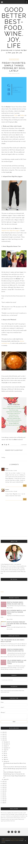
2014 (3, 795)
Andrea (22, 115)
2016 (3, 791)
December (6, 742)
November (6, 744)
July (5, 751)
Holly (6, 468)
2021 (3, 781)
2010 (3, 802)
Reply (25, 485)
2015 (3, 793)
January (5, 779)
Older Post (18, 450)
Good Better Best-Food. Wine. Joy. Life (14, 27)
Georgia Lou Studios (15, 840)
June (5, 753)
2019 (3, 785)
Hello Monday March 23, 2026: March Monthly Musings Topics (16, 612)
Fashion (11, 59)
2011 (3, 801)
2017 (3, 789)
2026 (3, 732)
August (5, 749)
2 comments (24, 444)
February (6, 761)
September (6, 748)
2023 (3, 738)
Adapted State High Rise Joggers (10, 230)
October (6, 746)
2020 (3, 783)
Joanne (7, 489)
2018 (3, 787)
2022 (3, 740)
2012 (3, 799)
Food (17, 59)
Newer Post (9, 450)
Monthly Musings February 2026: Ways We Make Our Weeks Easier (17, 623)
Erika (15, 115)
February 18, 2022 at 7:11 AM (11, 470)
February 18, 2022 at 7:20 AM (11, 491)
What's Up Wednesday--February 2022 (12, 772)
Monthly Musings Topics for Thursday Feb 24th (13, 774)
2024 (3, 736)
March (5, 759)
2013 (3, 797)
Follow (2, 592)
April (5, 757)
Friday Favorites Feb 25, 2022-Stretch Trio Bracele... (15, 766)
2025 (3, 734)
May (5, 755)
